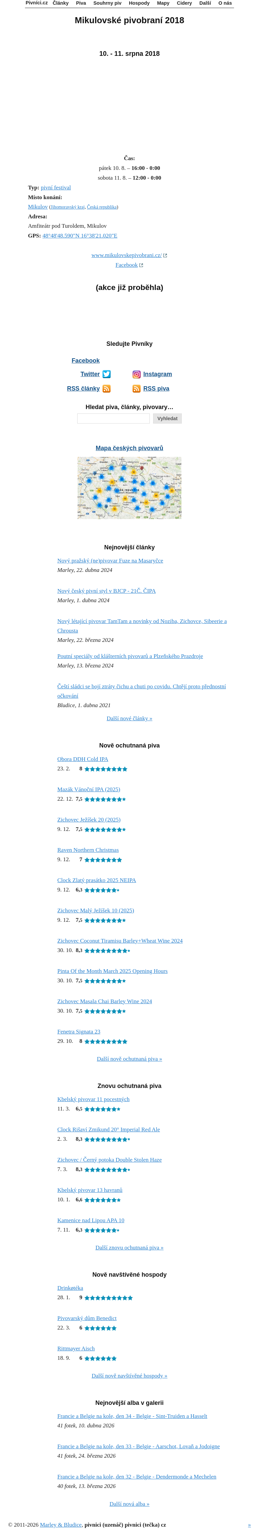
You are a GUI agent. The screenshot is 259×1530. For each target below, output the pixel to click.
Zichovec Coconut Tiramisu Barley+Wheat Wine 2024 (120, 941)
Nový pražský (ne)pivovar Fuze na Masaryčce (110, 560)
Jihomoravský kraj (68, 207)
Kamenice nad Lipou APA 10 (90, 1220)
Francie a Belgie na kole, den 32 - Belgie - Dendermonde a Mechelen (137, 1476)
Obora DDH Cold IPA (82, 759)
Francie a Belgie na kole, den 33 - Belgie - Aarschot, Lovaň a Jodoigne (138, 1446)
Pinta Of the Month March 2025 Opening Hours (112, 971)
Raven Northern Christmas (88, 850)
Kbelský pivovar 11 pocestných (93, 1099)
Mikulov (38, 207)
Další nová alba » (130, 1504)
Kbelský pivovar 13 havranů (89, 1190)
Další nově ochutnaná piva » (129, 1059)
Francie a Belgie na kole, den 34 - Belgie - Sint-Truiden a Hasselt (132, 1416)
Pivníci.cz (37, 2)
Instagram (157, 374)
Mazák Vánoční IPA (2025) (88, 789)
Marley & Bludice (61, 1525)
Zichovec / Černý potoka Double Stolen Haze (109, 1160)
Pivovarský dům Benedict (87, 1318)
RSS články (83, 388)
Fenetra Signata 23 (78, 1031)
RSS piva (156, 388)
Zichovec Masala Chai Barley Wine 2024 (104, 1001)
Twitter (90, 374)
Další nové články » (129, 718)
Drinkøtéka (70, 1288)
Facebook (126, 265)
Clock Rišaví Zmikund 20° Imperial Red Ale (108, 1129)
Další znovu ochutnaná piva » (129, 1247)
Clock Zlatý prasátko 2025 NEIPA (96, 880)
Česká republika (102, 207)
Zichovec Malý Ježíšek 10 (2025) (95, 910)
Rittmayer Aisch (76, 1348)
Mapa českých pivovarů (129, 448)
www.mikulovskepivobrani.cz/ (126, 255)
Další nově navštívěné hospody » (130, 1376)
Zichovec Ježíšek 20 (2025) (88, 819)
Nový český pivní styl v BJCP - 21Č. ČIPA (106, 591)
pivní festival (56, 187)
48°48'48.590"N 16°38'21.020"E (79, 235)
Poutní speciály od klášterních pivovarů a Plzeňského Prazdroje (130, 656)
